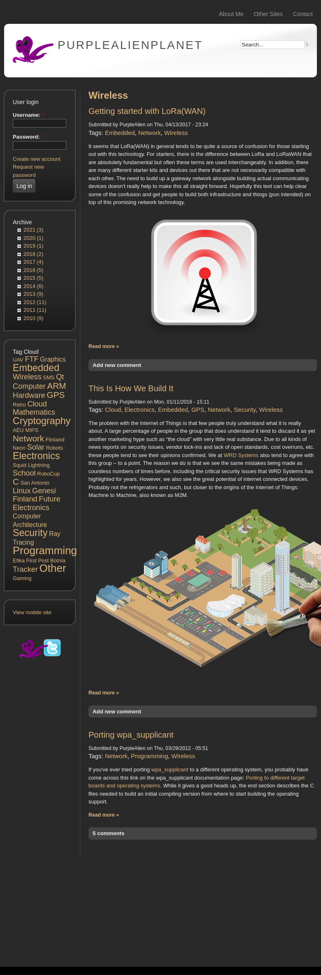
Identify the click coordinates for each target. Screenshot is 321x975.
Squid (19, 465)
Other (53, 568)
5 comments (108, 833)
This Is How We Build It (130, 388)
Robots (54, 448)
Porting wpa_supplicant (131, 734)
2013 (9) (33, 294)
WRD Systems (241, 455)
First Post (37, 560)
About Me (231, 14)
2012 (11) (35, 302)
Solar (35, 447)
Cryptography (41, 421)
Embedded (36, 367)
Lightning (39, 465)
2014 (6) (33, 286)
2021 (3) (33, 230)
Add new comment (117, 365)
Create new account (36, 159)
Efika (19, 560)
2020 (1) (33, 238)
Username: (28, 115)
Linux (21, 491)
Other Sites (268, 14)
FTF (31, 359)
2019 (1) (33, 246)
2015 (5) (33, 278)
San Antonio (35, 483)
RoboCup (48, 474)
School (24, 473)
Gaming (22, 578)
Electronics (36, 455)
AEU (18, 430)
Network (28, 438)
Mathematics (34, 412)
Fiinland (55, 439)
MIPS (31, 430)
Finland (25, 499)
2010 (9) (33, 318)
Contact (303, 14)
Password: (28, 137)
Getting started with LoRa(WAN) (147, 111)
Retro (19, 405)
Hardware (29, 395)
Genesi (44, 491)
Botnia (57, 560)
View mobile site (32, 612)
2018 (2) (33, 254)
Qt (60, 377)
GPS (56, 394)
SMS (48, 377)
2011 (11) (35, 310)
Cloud (37, 404)
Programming (45, 550)
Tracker (25, 569)
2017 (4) (33, 262)
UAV (18, 360)
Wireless (27, 377)
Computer (29, 386)
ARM (56, 385)
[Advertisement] (40, 811)
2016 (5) (33, 270)
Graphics (52, 359)
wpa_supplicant (170, 769)
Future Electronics (36, 503)
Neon (19, 448)
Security (30, 532)
